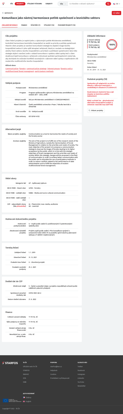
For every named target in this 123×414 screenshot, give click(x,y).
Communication (12, 69)
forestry (22, 69)
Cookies (53, 374)
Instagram (81, 374)
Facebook (81, 370)
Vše (11, 4)
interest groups (53, 69)
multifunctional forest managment (19, 71)
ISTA (24, 378)
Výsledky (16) (49, 25)
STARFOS (26, 370)
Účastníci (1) (35, 25)
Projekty (20, 4)
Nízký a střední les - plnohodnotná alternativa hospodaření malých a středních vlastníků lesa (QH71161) (100, 103)
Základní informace (10, 25)
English (28, 401)
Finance (24, 25)
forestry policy (67, 69)
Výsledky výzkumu (34, 4)
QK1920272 (9, 13)
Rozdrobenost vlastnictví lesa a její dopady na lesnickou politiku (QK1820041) (100, 94)
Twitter (80, 367)
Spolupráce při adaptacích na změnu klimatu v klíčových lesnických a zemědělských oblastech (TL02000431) (102, 85)
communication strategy (37, 69)
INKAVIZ (26, 374)
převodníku (21, 206)
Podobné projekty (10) (66, 25)
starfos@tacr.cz (56, 367)
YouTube (81, 382)
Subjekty (49, 4)
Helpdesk (53, 370)
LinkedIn (81, 378)
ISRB (24, 382)
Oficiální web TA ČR (30, 367)
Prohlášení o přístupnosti (59, 378)
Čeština (28, 398)
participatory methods (44, 71)
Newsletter (82, 386)
